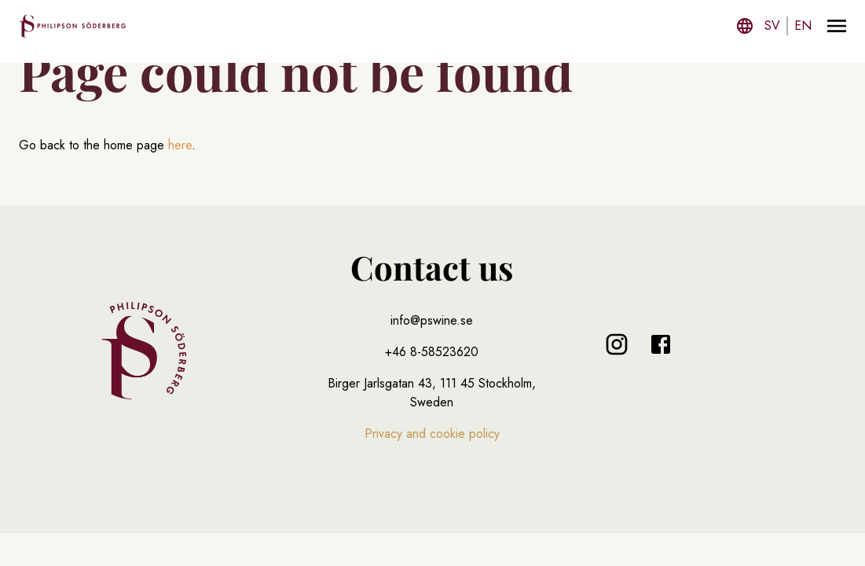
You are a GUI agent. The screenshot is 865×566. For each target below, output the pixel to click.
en (803, 26)
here (180, 145)
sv (772, 26)
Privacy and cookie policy (432, 433)
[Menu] (837, 26)
